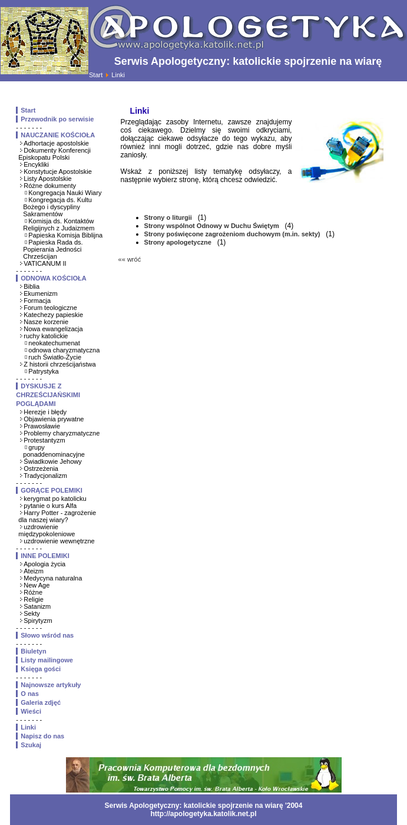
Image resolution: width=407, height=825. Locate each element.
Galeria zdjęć (41, 702)
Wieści (31, 711)
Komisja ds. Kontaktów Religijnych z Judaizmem (58, 224)
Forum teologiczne (50, 307)
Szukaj (31, 744)
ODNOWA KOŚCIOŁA (53, 278)
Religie (34, 599)
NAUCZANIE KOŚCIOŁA (58, 134)
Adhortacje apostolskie (56, 143)
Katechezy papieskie (53, 314)
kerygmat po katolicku (55, 498)
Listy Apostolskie (47, 178)
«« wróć (129, 259)
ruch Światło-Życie (54, 357)
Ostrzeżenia (41, 468)
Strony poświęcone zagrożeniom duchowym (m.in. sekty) (233, 233)
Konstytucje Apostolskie (58, 171)
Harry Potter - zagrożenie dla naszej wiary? (57, 516)
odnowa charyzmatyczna (64, 350)
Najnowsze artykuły (51, 684)
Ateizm (34, 571)
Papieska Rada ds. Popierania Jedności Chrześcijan (52, 249)
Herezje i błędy (45, 411)
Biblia (31, 286)
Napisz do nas (42, 736)
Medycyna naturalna (53, 578)
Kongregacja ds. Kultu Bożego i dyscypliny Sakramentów (57, 206)
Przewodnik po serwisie (57, 119)
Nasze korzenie (46, 321)
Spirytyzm (38, 620)
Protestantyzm (44, 440)
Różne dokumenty (50, 185)
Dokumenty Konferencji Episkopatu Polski (54, 154)
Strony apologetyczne (178, 242)
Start (95, 74)
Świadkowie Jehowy (52, 461)
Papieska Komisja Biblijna (65, 235)
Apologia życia (44, 563)
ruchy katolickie (46, 335)
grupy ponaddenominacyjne (54, 451)
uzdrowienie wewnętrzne (59, 540)
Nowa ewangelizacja (53, 328)
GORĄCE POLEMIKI (51, 490)
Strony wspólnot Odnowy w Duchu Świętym (212, 225)
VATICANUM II (45, 263)
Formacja (37, 300)
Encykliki (36, 164)
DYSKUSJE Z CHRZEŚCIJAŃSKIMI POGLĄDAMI (48, 394)
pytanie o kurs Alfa (50, 505)
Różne (33, 592)
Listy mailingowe (47, 660)
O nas (30, 693)
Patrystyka (43, 371)
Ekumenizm (40, 293)
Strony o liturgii (169, 217)
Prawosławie (42, 426)
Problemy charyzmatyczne (62, 433)
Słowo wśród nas (47, 635)
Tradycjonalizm (45, 475)
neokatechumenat (54, 342)
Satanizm (37, 606)
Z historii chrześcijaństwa (59, 364)
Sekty (32, 613)
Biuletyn (33, 651)
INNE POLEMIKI (45, 555)
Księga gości (41, 668)
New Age (36, 585)
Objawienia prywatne (54, 419)
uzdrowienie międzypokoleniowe (46, 530)
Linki (28, 727)
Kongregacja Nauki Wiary (64, 192)
